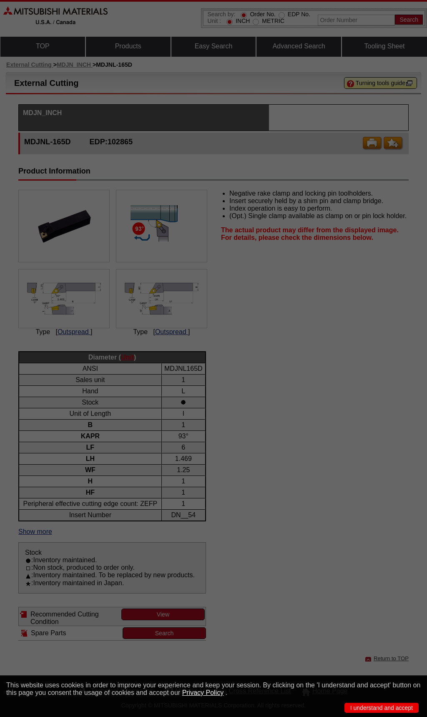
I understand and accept (381, 707)
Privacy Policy (203, 692)
